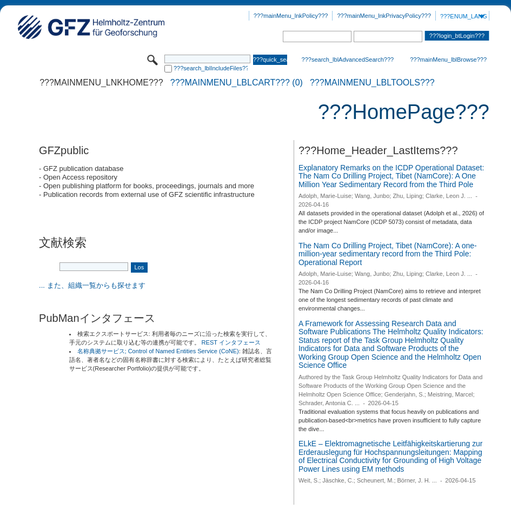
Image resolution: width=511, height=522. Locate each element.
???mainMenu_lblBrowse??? (448, 59)
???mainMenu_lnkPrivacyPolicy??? (384, 15)
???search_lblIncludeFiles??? (211, 68)
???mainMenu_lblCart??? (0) (236, 82)
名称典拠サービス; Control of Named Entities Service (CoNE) (158, 351)
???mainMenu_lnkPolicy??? (291, 15)
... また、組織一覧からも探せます (92, 285)
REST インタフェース (231, 342)
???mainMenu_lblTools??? (372, 82)
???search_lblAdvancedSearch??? (348, 59)
